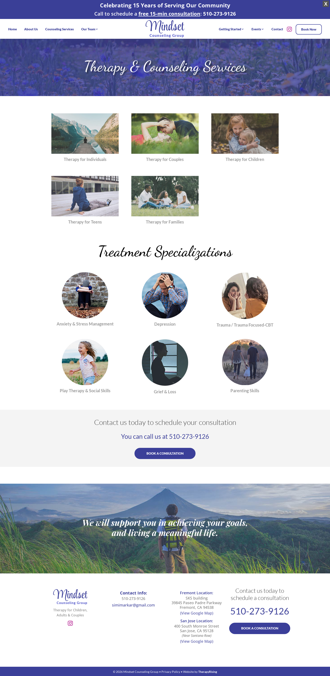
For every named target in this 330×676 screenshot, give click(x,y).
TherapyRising (207, 671)
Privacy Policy (170, 671)
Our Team (88, 29)
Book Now (308, 29)
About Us (31, 29)
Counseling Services (59, 29)
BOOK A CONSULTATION (165, 453)
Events (256, 29)
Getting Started (230, 29)
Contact (277, 29)
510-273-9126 (189, 436)
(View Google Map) (196, 613)
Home (12, 29)
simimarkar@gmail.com (133, 605)
